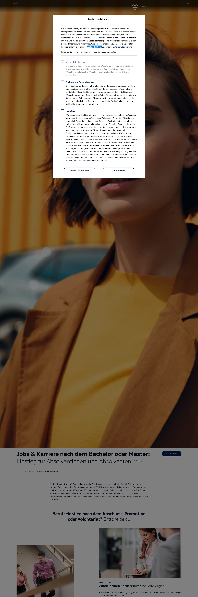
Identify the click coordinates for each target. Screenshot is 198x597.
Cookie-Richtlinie (94, 47)
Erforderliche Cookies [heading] (73, 62)
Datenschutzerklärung (122, 47)
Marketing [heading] (68, 111)
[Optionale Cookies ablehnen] (79, 170)
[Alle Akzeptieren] (118, 170)
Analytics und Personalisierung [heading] (77, 82)
